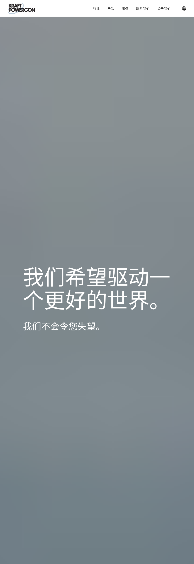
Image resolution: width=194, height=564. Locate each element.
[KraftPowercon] (21, 8)
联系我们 (143, 8)
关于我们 (164, 8)
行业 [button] (96, 8)
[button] (184, 8)
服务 (125, 8)
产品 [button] (110, 8)
